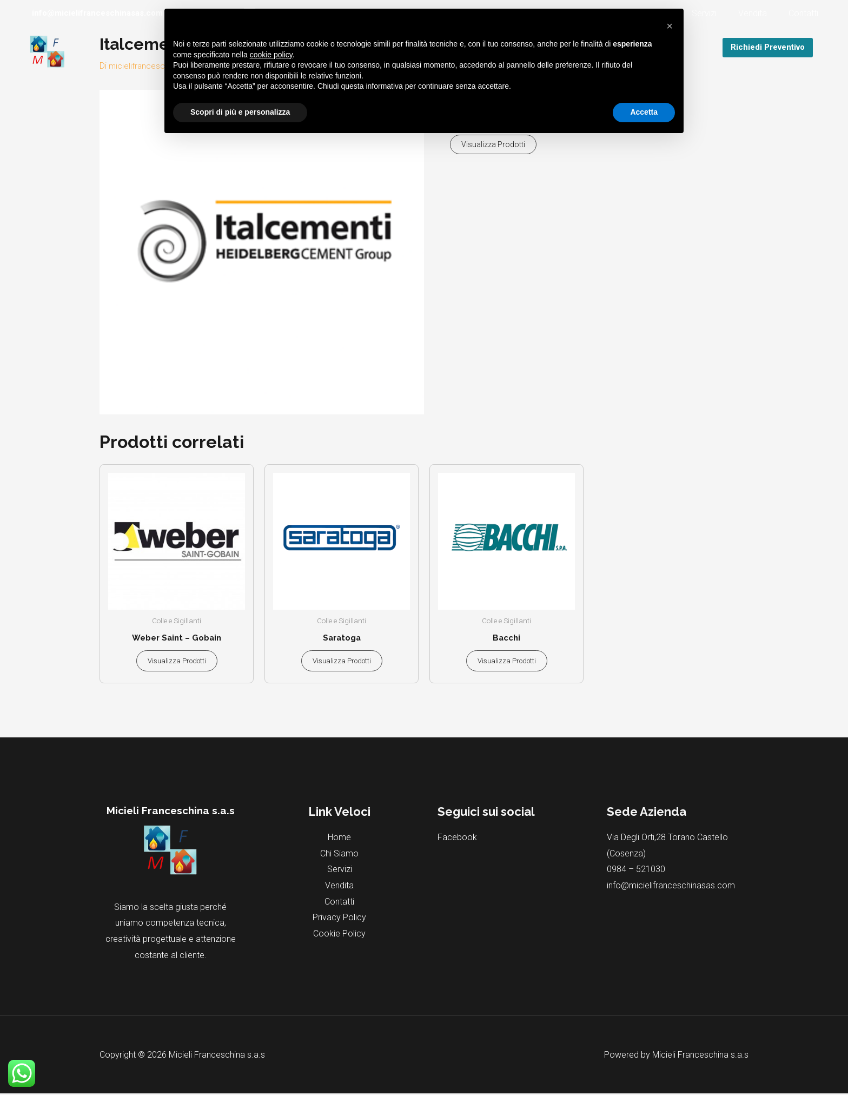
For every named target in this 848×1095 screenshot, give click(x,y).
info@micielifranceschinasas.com (671, 887)
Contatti (805, 13)
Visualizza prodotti (493, 144)
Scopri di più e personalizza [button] (240, 112)
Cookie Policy (339, 935)
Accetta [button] (644, 112)
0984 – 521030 (636, 871)
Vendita (759, 13)
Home (339, 839)
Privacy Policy (339, 919)
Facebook (457, 839)
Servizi (715, 13)
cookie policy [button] (271, 54)
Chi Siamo (339, 855)
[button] (669, 26)
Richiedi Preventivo (768, 47)
